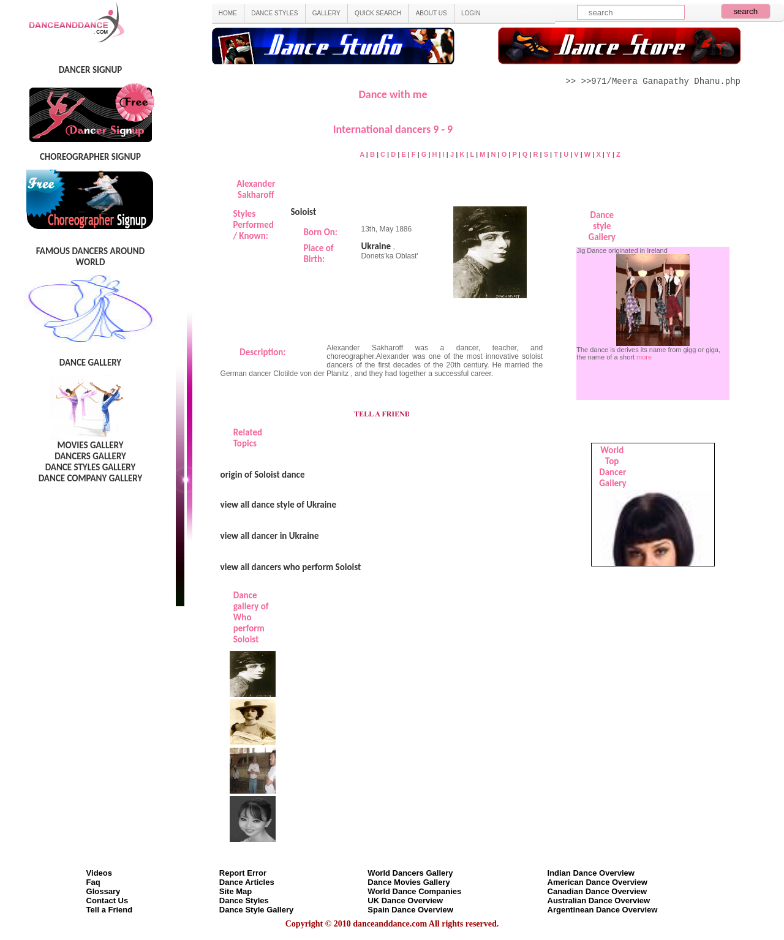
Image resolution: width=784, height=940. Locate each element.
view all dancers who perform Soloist (291, 567)
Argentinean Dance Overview (603, 909)
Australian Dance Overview (599, 900)
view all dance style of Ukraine (278, 504)
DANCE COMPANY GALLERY (91, 478)
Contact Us (107, 900)
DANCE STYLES (274, 13)
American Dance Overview (597, 882)
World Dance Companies (414, 891)
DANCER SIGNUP (90, 69)
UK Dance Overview (405, 900)
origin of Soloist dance (263, 474)
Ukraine (376, 246)
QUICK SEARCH (378, 13)
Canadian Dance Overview (597, 891)
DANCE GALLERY (90, 362)
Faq (93, 882)
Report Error (242, 873)
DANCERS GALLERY (90, 456)
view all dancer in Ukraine (270, 535)
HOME (228, 13)
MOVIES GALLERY (90, 445)
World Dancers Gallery (410, 873)
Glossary (103, 891)
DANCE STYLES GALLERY (90, 467)
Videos (99, 873)
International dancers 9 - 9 (393, 129)
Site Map (235, 891)
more (644, 357)
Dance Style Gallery (256, 909)
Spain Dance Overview (410, 909)
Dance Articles (246, 882)
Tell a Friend (109, 909)
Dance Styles (244, 900)
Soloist (304, 211)
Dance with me (392, 94)
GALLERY (326, 13)
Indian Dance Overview (591, 873)
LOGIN (470, 13)
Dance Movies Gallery (409, 882)
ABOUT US (431, 13)
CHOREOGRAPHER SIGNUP (90, 156)
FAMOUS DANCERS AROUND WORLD (90, 257)
